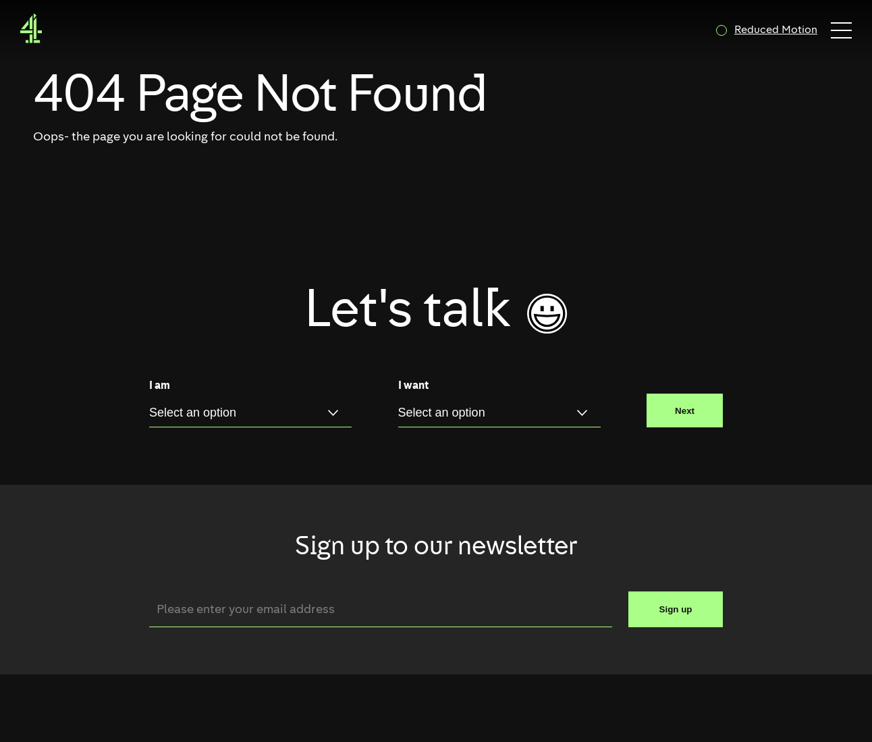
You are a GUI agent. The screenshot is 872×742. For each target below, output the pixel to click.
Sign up (675, 609)
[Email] (380, 609)
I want (413, 386)
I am (159, 386)
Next (684, 411)
